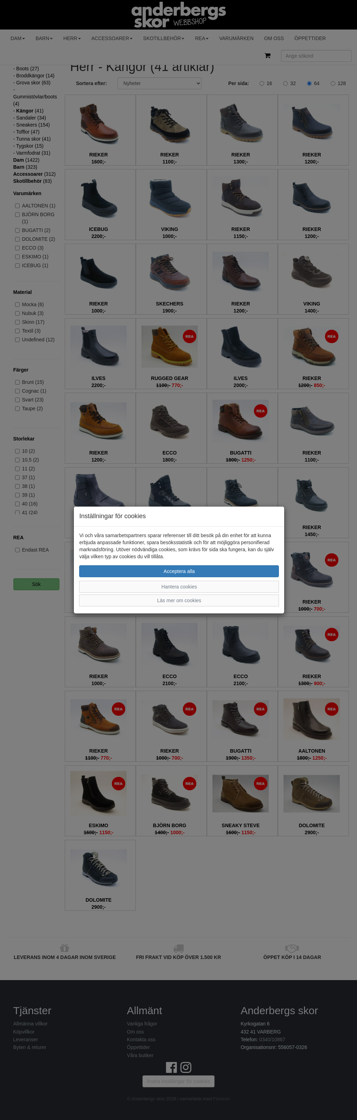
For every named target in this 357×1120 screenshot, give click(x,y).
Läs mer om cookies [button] (179, 600)
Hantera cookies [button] (179, 587)
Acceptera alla (179, 571)
